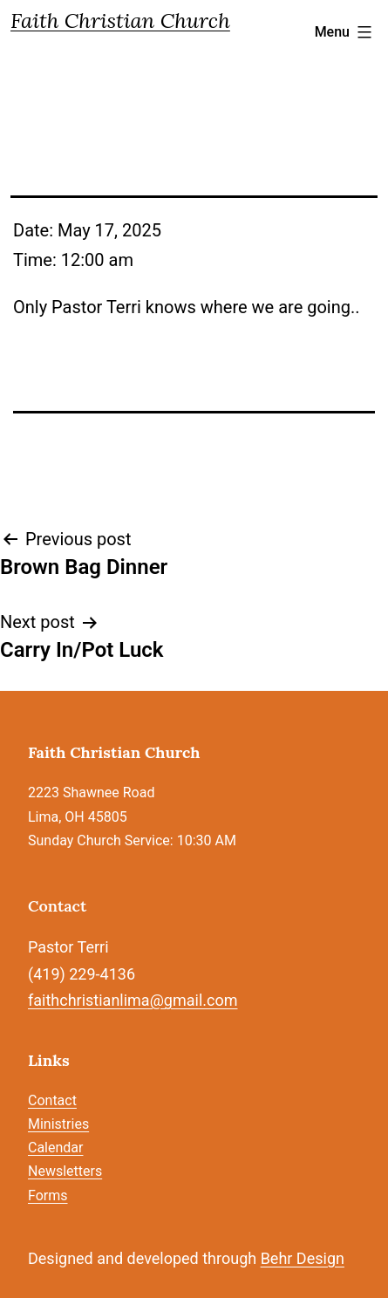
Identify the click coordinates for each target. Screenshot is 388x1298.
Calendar (55, 1147)
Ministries (58, 1124)
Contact (52, 1100)
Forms (48, 1195)
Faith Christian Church (120, 20)
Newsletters (65, 1171)
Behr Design (302, 1258)
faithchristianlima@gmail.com (132, 1000)
